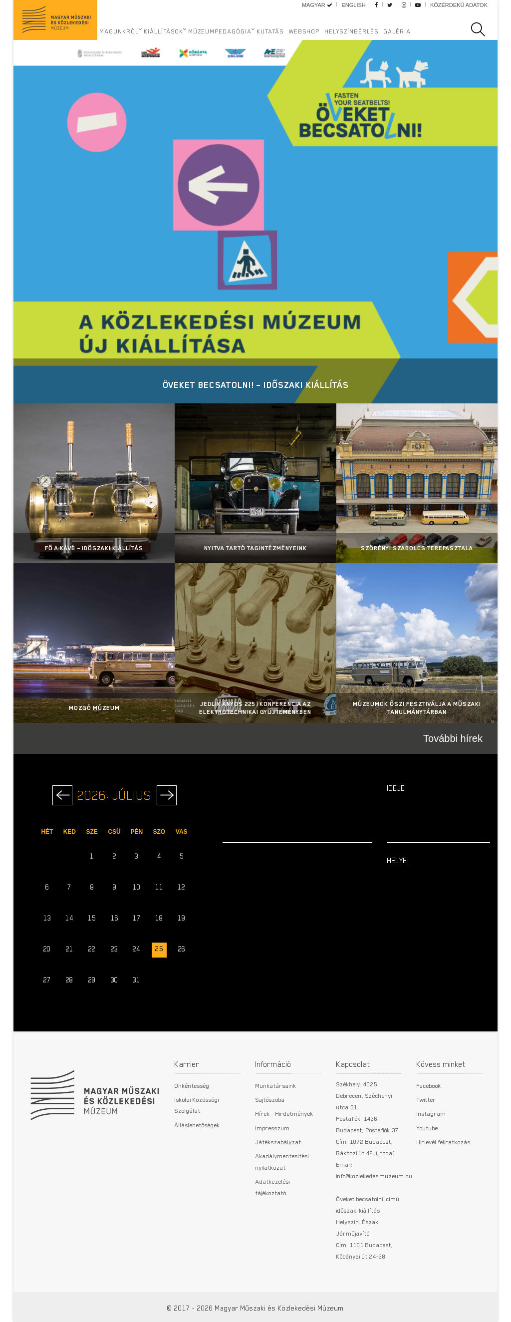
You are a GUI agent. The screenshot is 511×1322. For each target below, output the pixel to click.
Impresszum (273, 1127)
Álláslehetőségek (197, 1124)
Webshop (304, 30)
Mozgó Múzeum (94, 707)
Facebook (429, 1085)
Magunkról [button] (119, 30)
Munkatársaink (276, 1085)
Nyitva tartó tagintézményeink (255, 548)
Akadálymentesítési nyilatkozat (282, 1161)
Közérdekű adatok (459, 5)
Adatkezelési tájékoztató (273, 1187)
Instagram (431, 1113)
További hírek (453, 738)
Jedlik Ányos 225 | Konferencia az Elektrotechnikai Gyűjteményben (255, 707)
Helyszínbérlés (352, 30)
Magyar (317, 5)
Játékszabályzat (278, 1141)
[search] (483, 29)
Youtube (427, 1127)
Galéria (397, 30)
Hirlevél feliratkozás (444, 1141)
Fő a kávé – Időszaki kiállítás (94, 548)
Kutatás (270, 30)
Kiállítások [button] (164, 30)
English (353, 5)
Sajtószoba (270, 1099)
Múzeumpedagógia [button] (220, 30)
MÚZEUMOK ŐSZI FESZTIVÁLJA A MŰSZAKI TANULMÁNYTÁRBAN (417, 707)
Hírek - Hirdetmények (284, 1113)
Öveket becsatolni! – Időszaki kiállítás (256, 384)
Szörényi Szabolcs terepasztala (417, 548)
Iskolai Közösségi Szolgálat (197, 1105)
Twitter (426, 1099)
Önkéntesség (192, 1085)
